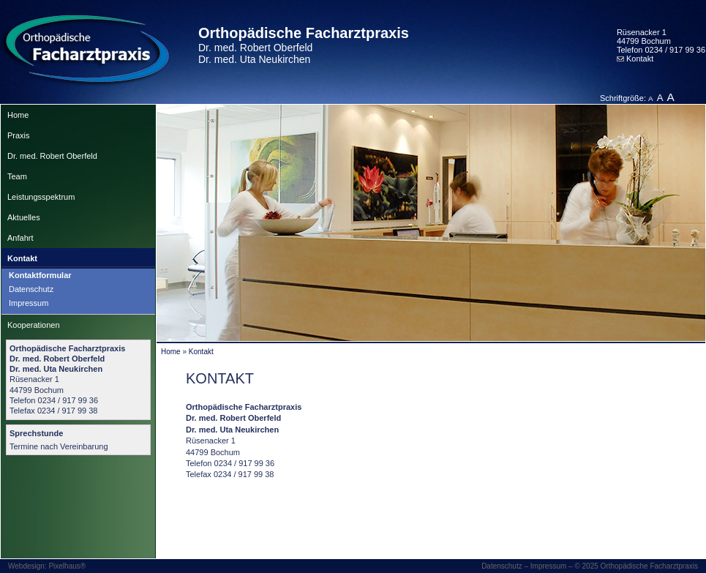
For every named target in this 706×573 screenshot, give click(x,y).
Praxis (18, 135)
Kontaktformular (40, 275)
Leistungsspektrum (41, 196)
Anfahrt (20, 237)
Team (17, 176)
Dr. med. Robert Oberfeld (52, 155)
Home (18, 115)
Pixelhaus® (67, 566)
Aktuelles (23, 217)
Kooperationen (33, 325)
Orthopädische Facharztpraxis (303, 45)
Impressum (28, 303)
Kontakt (635, 58)
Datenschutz (31, 289)
